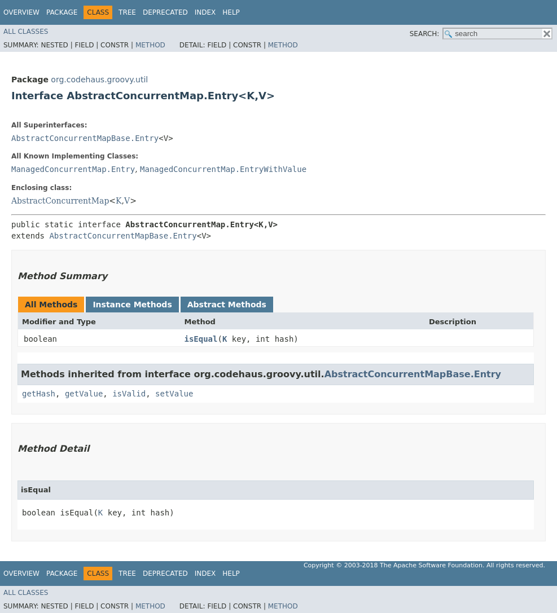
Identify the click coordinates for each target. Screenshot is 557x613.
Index (205, 12)
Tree (127, 12)
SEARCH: (425, 34)
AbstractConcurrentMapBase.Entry (85, 138)
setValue (174, 393)
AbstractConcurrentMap (60, 200)
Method (150, 45)
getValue (84, 393)
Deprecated (165, 12)
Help (231, 12)
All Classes (25, 32)
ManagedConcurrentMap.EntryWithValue (223, 169)
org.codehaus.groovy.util (99, 79)
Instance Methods (132, 304)
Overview (21, 12)
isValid (129, 393)
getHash (38, 393)
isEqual (200, 338)
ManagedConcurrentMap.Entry (73, 169)
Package (61, 12)
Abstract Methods (226, 304)
